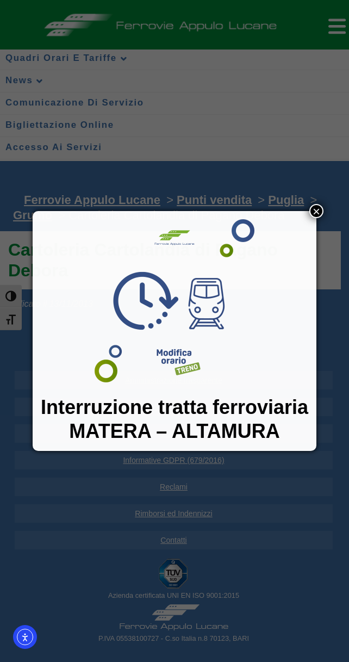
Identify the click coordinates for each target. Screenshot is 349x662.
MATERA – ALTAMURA (174, 431)
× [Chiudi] (316, 211)
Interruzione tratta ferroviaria (174, 407)
